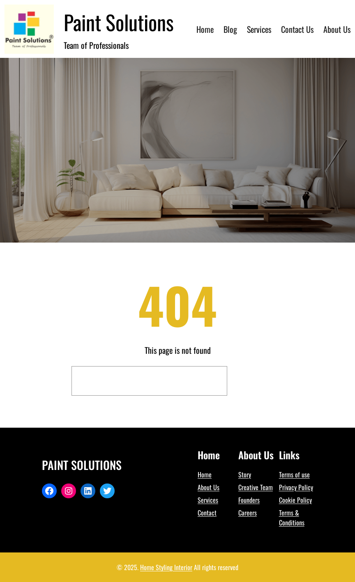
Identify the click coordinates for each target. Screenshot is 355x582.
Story (244, 474)
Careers (247, 513)
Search (257, 380)
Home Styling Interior (166, 567)
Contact (207, 513)
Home (205, 474)
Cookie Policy (295, 500)
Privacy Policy (296, 487)
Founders (249, 500)
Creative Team (255, 487)
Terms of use (294, 474)
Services (208, 500)
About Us (208, 487)
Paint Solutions (119, 22)
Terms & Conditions (291, 517)
